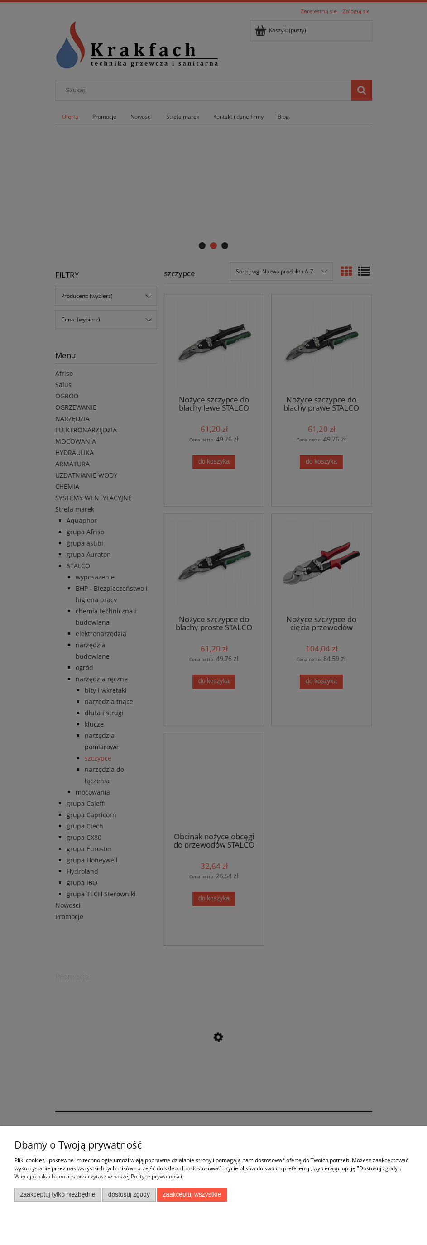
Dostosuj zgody (129, 1194)
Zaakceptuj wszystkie (192, 1194)
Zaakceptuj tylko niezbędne (58, 1194)
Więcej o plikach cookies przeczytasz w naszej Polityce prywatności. (98, 1176)
